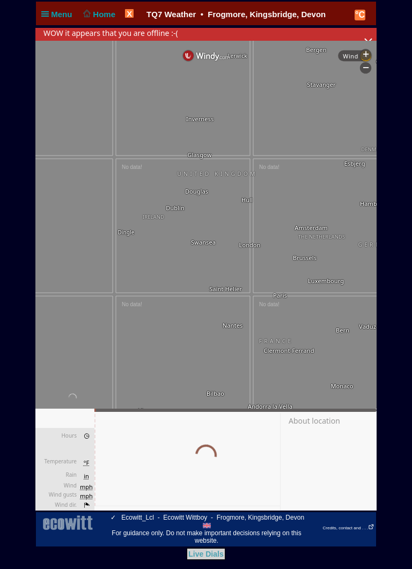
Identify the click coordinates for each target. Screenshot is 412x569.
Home (98, 14)
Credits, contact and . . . (348, 528)
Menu (59, 14)
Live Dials (205, 554)
